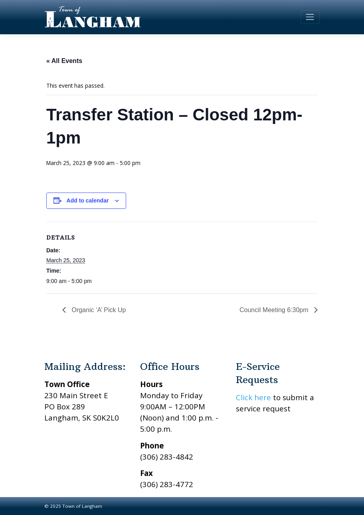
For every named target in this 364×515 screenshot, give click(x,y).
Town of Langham (82, 506)
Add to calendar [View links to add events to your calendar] (88, 200)
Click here (253, 397)
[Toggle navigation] (310, 17)
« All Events (64, 60)
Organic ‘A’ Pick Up (98, 310)
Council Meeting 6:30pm (274, 310)
